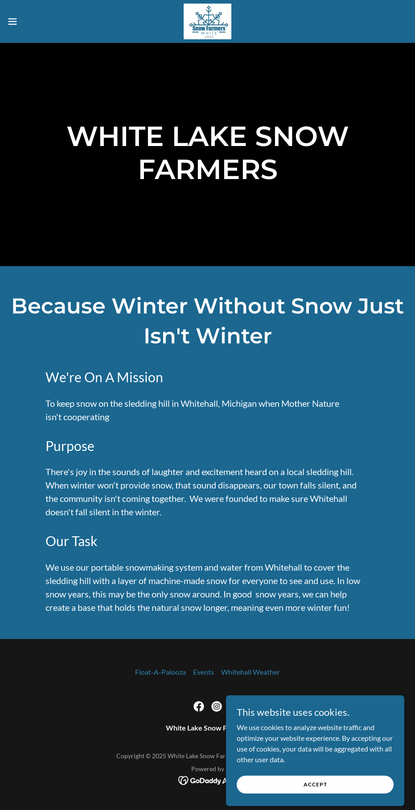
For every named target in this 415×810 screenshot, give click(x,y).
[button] (34, 21)
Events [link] (203, 672)
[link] (207, 21)
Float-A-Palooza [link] (160, 672)
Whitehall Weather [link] (250, 672)
